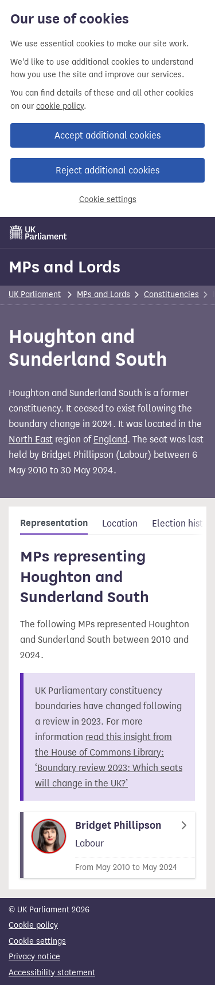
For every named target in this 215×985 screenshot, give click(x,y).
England (110, 439)
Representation (54, 523)
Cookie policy (33, 925)
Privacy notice (34, 957)
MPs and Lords (64, 266)
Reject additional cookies (107, 170)
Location (120, 523)
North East (31, 439)
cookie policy (60, 106)
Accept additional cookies (107, 135)
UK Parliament (35, 294)
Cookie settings (107, 199)
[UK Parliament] (38, 232)
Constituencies (171, 294)
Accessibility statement (52, 973)
